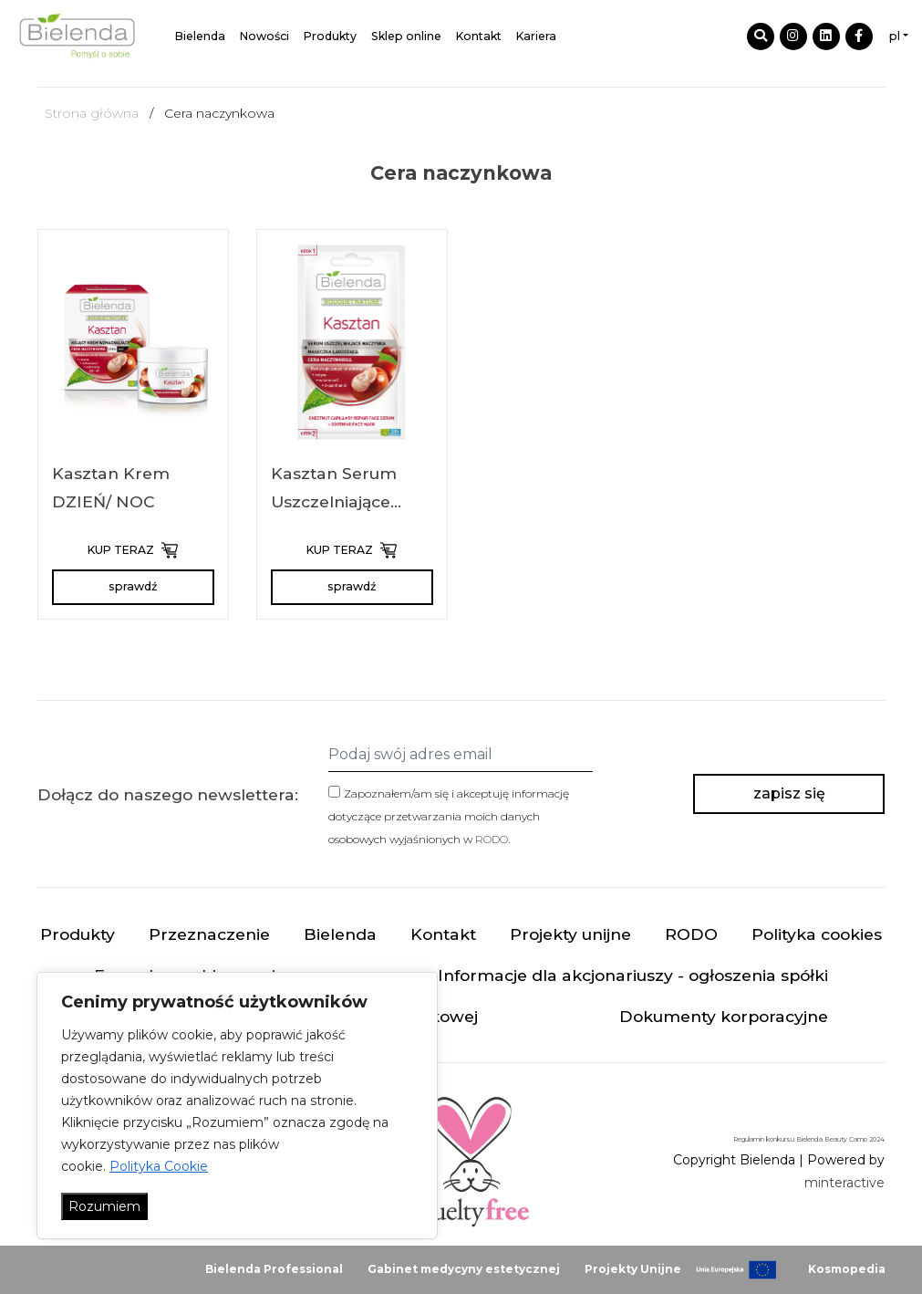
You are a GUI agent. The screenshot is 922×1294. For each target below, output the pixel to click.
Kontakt (479, 36)
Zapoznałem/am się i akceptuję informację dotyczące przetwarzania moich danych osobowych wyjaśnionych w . (448, 816)
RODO (491, 839)
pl (894, 36)
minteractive (844, 1182)
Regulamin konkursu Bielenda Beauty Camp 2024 (809, 1139)
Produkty (330, 36)
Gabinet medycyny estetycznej (464, 1269)
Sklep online (406, 36)
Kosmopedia (847, 1269)
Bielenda (200, 36)
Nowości (264, 36)
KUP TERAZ (133, 550)
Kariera (536, 36)
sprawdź (133, 586)
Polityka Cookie (158, 1166)
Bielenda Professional (274, 1269)
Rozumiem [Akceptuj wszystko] (104, 1206)
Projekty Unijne (633, 1269)
